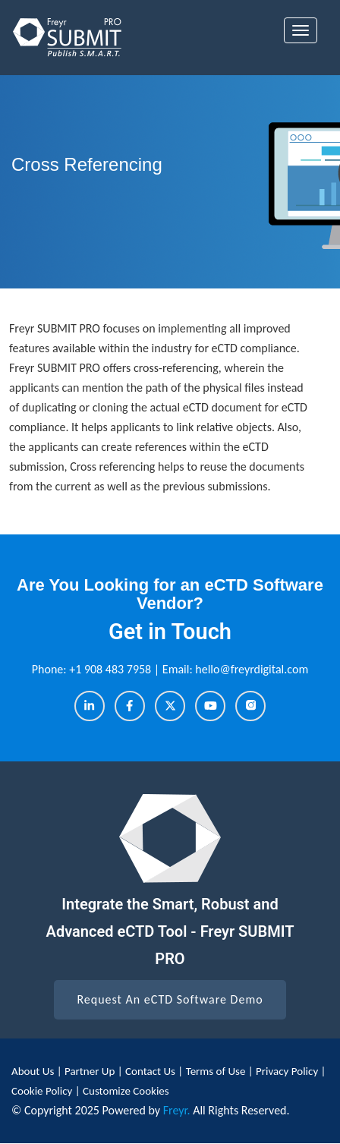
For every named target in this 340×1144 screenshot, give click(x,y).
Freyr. (176, 1110)
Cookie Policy (41, 1091)
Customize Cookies (126, 1091)
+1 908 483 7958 (111, 669)
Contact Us (151, 1071)
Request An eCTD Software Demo (170, 999)
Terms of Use (217, 1071)
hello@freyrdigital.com (251, 669)
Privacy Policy (288, 1071)
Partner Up (91, 1071)
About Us (34, 1071)
